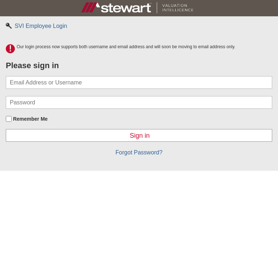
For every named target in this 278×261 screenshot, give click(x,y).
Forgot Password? (139, 152)
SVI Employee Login (36, 26)
